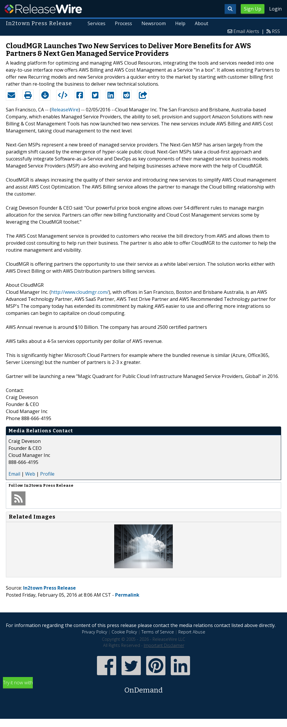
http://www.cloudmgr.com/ (80, 292)
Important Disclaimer (164, 645)
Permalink (127, 595)
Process (123, 23)
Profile (47, 474)
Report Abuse (191, 632)
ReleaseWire (43, 9)
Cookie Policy (124, 632)
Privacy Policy (94, 632)
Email (14, 474)
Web (30, 474)
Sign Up (252, 9)
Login (275, 9)
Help (180, 23)
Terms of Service (157, 632)
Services (96, 23)
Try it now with (143, 687)
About (201, 23)
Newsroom (153, 23)
